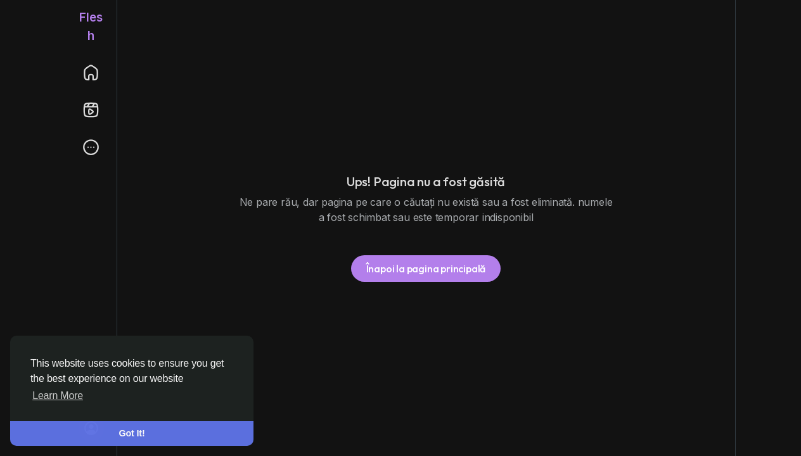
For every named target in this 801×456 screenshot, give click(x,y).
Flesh (90, 26)
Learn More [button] (57, 395)
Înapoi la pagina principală (426, 268)
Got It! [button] (132, 433)
